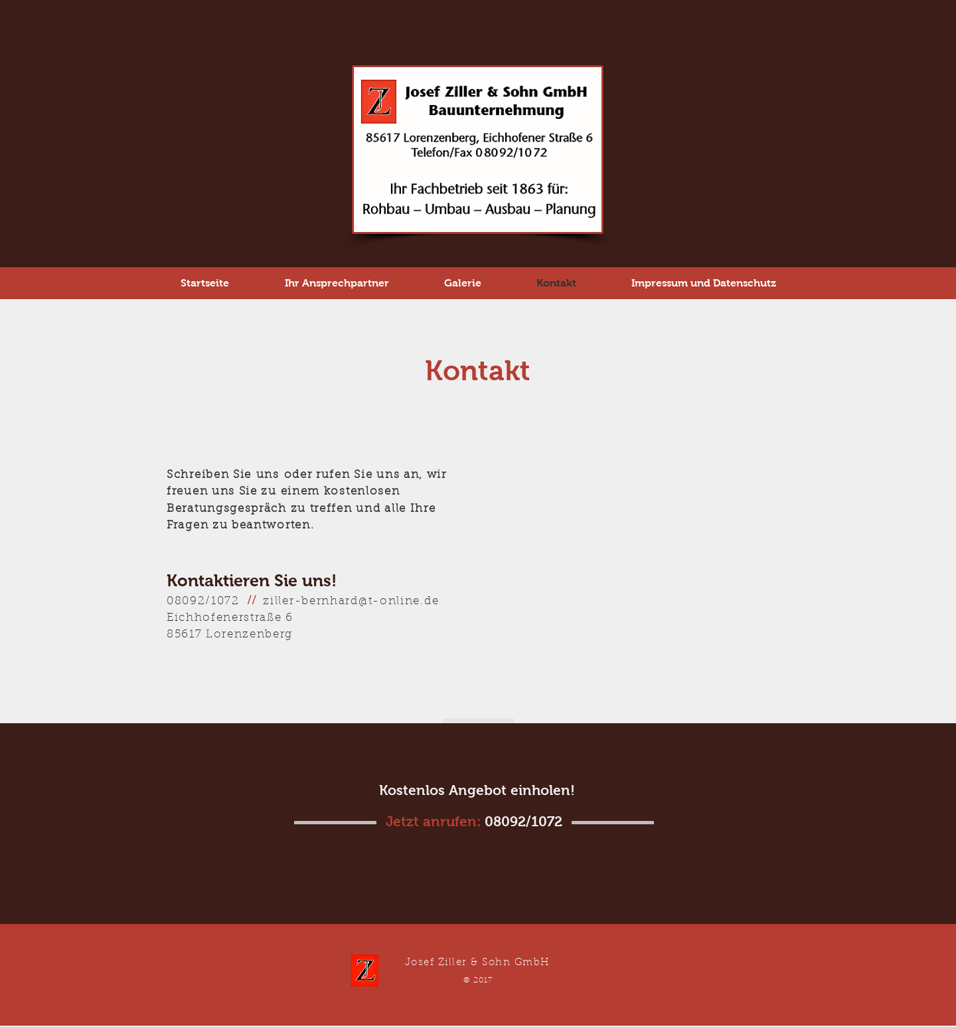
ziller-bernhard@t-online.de (351, 601)
